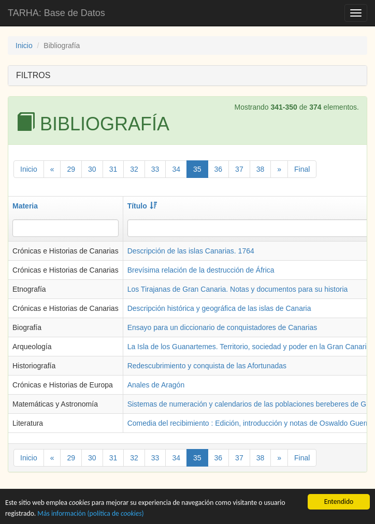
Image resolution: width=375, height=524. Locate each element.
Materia (25, 206)
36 (218, 169)
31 (113, 169)
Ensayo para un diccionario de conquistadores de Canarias (222, 327)
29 (71, 169)
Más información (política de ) (90, 514)
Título (142, 206)
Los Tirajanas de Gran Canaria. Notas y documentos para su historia (237, 289)
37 (239, 169)
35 (197, 169)
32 (134, 169)
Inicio (24, 45)
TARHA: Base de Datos (56, 13)
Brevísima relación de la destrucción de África (201, 270)
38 (260, 169)
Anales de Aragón (156, 385)
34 (176, 169)
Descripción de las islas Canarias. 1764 (190, 251)
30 (92, 169)
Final (302, 169)
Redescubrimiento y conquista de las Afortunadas (206, 366)
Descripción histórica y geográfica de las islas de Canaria (219, 308)
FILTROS (33, 75)
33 (155, 169)
